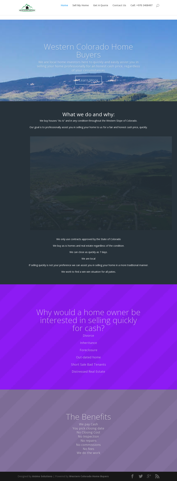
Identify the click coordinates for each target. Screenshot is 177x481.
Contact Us (119, 10)
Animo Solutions (42, 476)
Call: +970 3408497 (141, 10)
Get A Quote (100, 10)
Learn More (88, 84)
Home (64, 10)
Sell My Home (80, 10)
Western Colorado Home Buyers (88, 54)
